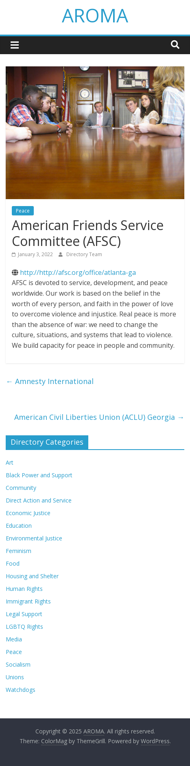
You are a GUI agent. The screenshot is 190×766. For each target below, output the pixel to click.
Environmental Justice (34, 538)
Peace (23, 210)
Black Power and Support (39, 475)
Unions (15, 677)
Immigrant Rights (28, 601)
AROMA (95, 15)
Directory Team (84, 254)
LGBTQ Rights (24, 626)
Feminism (18, 551)
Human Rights (24, 589)
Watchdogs (20, 690)
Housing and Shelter (32, 576)
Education (19, 525)
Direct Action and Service (39, 500)
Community (21, 488)
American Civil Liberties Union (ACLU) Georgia (99, 417)
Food (13, 563)
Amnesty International (50, 381)
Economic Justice (28, 513)
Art (9, 462)
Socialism (18, 664)
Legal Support (24, 614)
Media (14, 639)
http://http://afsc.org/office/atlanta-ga (78, 272)
